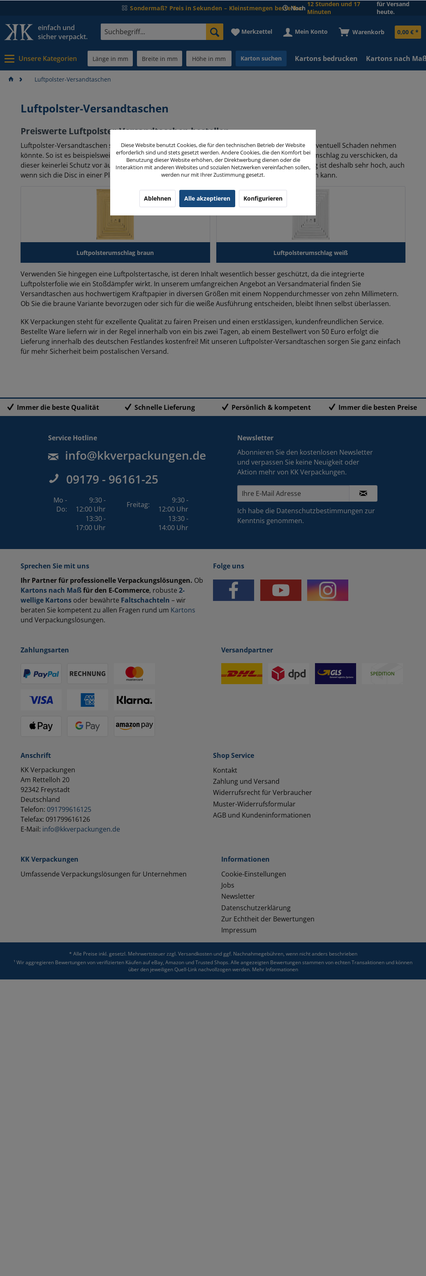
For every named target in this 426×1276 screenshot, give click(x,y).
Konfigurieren (262, 198)
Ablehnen (157, 198)
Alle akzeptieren (207, 198)
